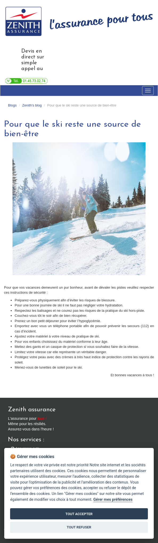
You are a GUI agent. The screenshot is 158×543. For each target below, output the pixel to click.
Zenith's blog (31, 105)
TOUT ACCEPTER (79, 514)
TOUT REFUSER (79, 527)
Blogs (12, 105)
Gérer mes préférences (112, 499)
